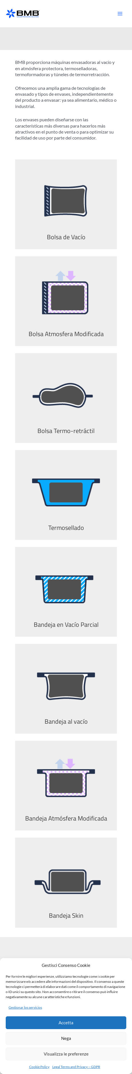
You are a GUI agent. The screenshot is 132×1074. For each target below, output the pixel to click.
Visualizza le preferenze (66, 1053)
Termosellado (66, 527)
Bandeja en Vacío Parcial (66, 624)
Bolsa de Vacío (66, 237)
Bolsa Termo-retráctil (66, 430)
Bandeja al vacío (66, 721)
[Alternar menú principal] (119, 13)
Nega (66, 1038)
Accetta (66, 1022)
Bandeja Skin (66, 915)
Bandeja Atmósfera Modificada (66, 818)
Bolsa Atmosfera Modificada (66, 333)
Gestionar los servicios (25, 1007)
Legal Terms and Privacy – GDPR (76, 1067)
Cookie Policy (39, 1067)
